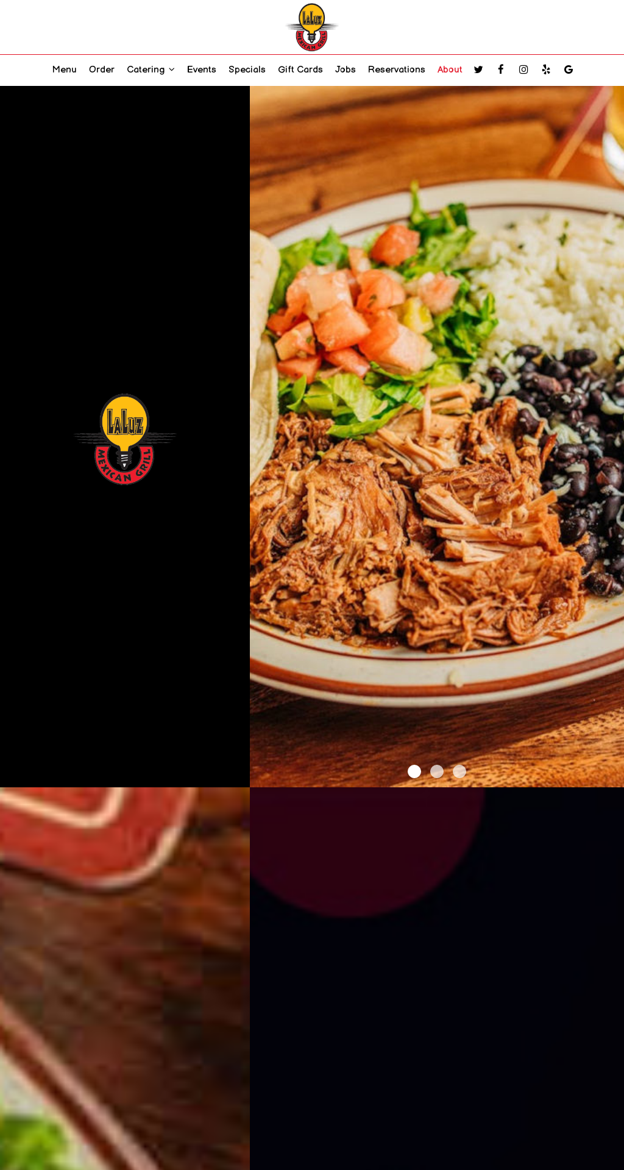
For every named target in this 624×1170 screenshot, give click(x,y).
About (450, 70)
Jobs (345, 70)
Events (201, 70)
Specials (247, 70)
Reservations (396, 70)
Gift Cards (300, 70)
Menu (64, 70)
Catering (151, 70)
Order (102, 70)
